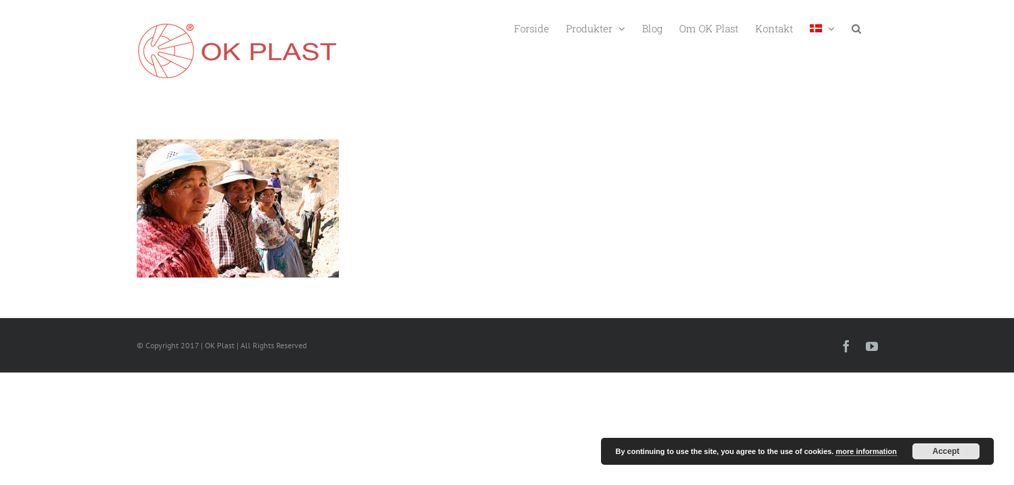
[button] (873, 27)
